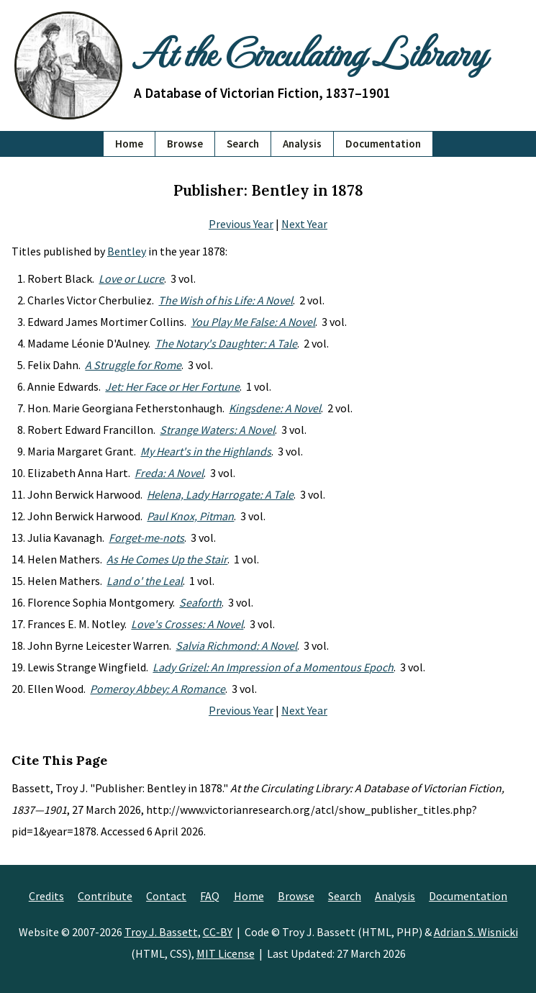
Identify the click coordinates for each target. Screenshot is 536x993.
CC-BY (217, 932)
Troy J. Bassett (161, 932)
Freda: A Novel (169, 473)
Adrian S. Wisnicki (476, 932)
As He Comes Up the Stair (166, 559)
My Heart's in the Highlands (205, 451)
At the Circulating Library (310, 52)
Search (243, 143)
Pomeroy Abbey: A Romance (157, 688)
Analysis (302, 143)
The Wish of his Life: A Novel (225, 300)
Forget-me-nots (146, 537)
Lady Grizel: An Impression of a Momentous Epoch (273, 667)
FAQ (209, 896)
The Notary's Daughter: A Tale (226, 343)
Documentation (383, 143)
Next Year (304, 224)
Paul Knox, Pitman (190, 516)
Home (129, 143)
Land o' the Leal (144, 580)
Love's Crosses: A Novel (187, 624)
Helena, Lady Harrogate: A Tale (220, 494)
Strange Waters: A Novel (217, 429)
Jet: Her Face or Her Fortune (172, 386)
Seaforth (200, 602)
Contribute (105, 896)
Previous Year (241, 224)
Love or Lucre (131, 278)
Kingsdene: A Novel (275, 408)
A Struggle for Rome (133, 365)
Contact (166, 896)
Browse (185, 143)
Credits (46, 896)
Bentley (126, 251)
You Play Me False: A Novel (253, 321)
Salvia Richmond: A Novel (236, 645)
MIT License (225, 953)
